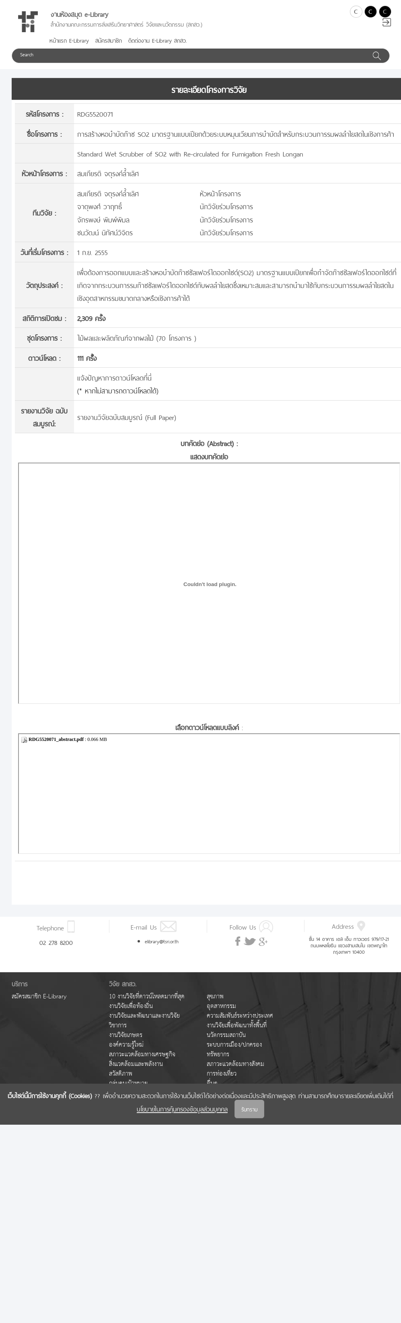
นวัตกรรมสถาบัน (226, 1035)
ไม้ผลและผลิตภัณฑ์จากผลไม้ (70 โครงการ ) (136, 337)
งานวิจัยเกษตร (125, 1035)
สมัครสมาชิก (108, 40)
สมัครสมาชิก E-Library (39, 996)
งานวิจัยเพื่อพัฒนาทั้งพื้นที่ (237, 1025)
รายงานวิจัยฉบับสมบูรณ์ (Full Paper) (126, 416)
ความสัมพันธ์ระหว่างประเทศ (240, 1016)
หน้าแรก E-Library (69, 40)
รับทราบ (249, 1109)
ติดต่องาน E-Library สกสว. (157, 40)
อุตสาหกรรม (221, 1006)
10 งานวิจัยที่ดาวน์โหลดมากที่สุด (147, 996)
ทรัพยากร (218, 1054)
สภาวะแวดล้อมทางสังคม (235, 1064)
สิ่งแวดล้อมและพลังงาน (136, 1064)
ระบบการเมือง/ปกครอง (234, 1045)
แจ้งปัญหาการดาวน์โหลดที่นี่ (114, 377)
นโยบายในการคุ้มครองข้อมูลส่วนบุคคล (182, 1108)
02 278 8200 (56, 941)
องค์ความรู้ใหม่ (126, 1045)
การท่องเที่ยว (221, 1074)
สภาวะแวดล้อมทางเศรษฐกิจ (142, 1054)
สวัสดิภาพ (120, 1074)
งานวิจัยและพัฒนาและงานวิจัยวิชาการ (144, 1020)
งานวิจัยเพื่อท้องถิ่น (131, 1006)
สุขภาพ (215, 996)
